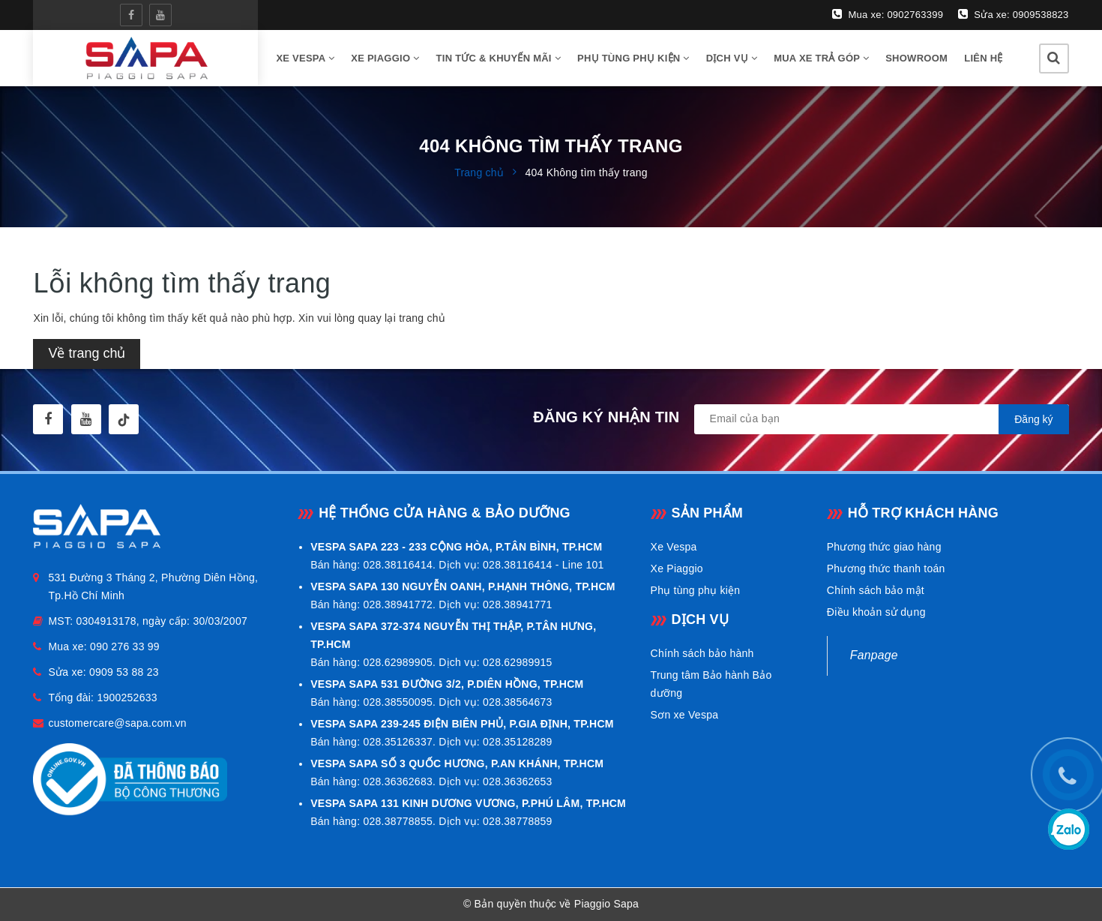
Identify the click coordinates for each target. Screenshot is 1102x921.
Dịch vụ (731, 58)
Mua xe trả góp (821, 58)
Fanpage (874, 655)
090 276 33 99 (125, 646)
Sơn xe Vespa (685, 715)
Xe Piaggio (385, 58)
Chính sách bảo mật (875, 590)
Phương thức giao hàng (884, 547)
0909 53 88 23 (124, 672)
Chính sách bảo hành (702, 653)
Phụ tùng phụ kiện (633, 58)
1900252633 (127, 698)
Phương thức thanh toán (886, 568)
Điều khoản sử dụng (876, 612)
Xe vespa (305, 58)
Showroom (916, 58)
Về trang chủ (86, 353)
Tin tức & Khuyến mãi (498, 58)
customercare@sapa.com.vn (117, 723)
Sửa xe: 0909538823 (1013, 14)
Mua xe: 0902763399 (887, 14)
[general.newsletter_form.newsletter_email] (881, 419)
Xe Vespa (674, 547)
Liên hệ (983, 58)
